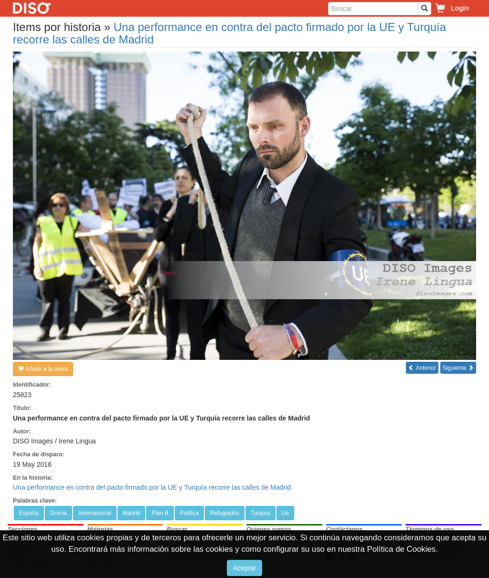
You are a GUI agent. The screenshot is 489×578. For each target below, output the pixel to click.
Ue (285, 513)
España (29, 513)
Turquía (260, 513)
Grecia (58, 513)
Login (460, 8)
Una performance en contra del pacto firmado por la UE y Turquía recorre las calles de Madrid (229, 33)
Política (189, 513)
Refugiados (224, 513)
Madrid (131, 513)
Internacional (94, 513)
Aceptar (244, 568)
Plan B (159, 513)
